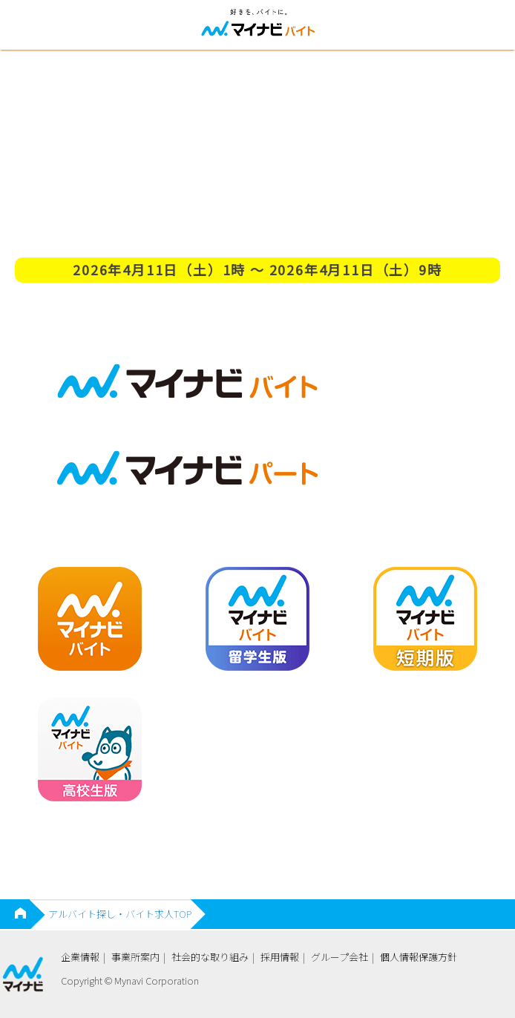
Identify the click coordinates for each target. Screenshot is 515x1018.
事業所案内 (135, 957)
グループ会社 (339, 957)
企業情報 (80, 957)
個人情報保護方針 (418, 957)
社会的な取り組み (210, 957)
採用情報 (279, 957)
